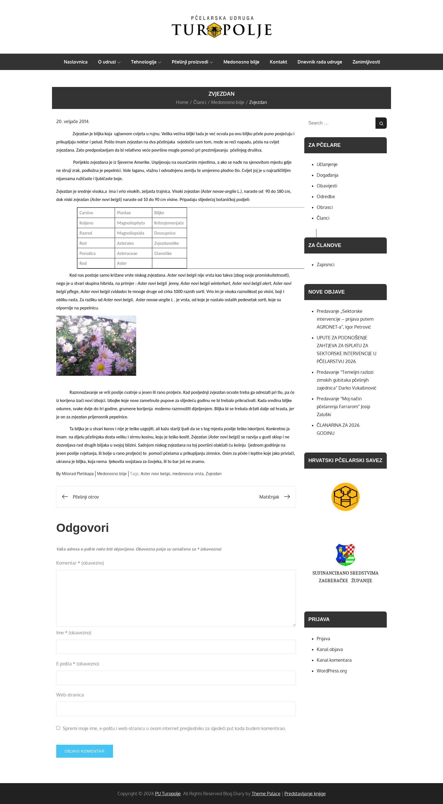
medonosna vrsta (188, 473)
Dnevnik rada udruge (319, 62)
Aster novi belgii (155, 473)
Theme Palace (266, 793)
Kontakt (278, 62)
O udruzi (109, 62)
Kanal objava (330, 649)
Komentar (80, 563)
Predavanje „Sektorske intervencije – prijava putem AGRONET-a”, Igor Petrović (345, 319)
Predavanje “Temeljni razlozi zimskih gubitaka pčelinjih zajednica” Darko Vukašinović (346, 380)
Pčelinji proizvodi (192, 62)
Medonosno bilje (241, 62)
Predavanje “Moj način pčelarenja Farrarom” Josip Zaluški (343, 406)
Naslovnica (76, 62)
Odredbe (326, 196)
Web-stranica (70, 695)
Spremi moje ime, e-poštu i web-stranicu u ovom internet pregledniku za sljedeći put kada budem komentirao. (174, 728)
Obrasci (325, 207)
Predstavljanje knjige (305, 793)
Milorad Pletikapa (78, 473)
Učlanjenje (327, 164)
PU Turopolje (168, 793)
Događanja (328, 175)
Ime (73, 632)
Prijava (323, 638)
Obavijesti (327, 186)
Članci (323, 218)
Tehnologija (146, 62)
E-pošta (77, 664)
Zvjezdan (214, 473)
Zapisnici (326, 264)
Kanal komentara (334, 660)
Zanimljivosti (366, 62)
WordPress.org (332, 671)
